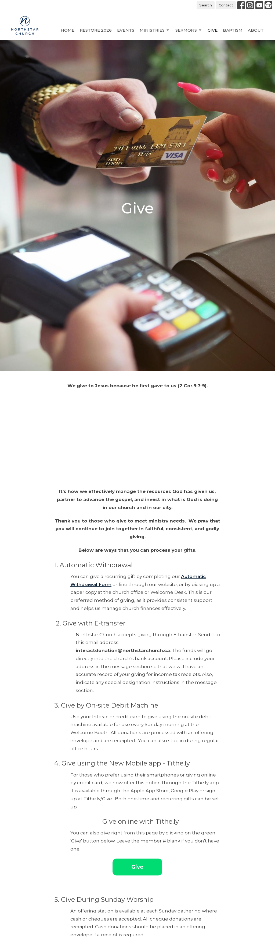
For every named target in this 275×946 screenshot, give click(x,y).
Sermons (188, 30)
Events (125, 30)
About (256, 30)
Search (205, 5)
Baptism (233, 30)
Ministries (155, 30)
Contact (226, 5)
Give (213, 30)
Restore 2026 (96, 30)
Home (67, 30)
